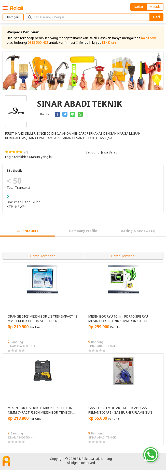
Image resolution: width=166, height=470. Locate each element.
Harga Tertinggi (123, 256)
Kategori (13, 17)
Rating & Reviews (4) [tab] (138, 230)
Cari (156, 16)
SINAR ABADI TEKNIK (21, 346)
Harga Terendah (43, 256)
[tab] (27, 231)
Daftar (138, 6)
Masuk (155, 6)
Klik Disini (109, 42)
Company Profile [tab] (83, 230)
